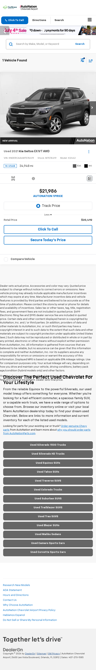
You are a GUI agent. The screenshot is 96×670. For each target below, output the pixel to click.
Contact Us (10, 600)
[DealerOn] (13, 650)
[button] (14, 20)
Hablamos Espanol (14, 615)
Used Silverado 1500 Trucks (48, 445)
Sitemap (41, 654)
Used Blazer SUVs (48, 525)
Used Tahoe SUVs (48, 472)
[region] (48, 220)
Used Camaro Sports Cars (48, 543)
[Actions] (88, 151)
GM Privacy (54, 654)
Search (80, 44)
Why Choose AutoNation (18, 605)
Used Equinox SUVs (48, 463)
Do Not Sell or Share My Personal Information (30, 620)
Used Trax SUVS (48, 516)
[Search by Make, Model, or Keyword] (44, 44)
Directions (39, 20)
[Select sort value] (90, 60)
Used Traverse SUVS (48, 481)
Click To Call (48, 229)
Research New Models (16, 585)
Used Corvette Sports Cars (48, 552)
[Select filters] (82, 61)
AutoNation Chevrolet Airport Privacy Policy (29, 610)
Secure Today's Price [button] (48, 240)
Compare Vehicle (23, 259)
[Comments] (89, 178)
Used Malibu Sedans (48, 534)
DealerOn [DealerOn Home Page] (30, 654)
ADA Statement (12, 590)
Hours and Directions (16, 595)
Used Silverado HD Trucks (48, 454)
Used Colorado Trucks (48, 489)
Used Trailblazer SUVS (48, 507)
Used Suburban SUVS (48, 498)
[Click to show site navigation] (90, 20)
